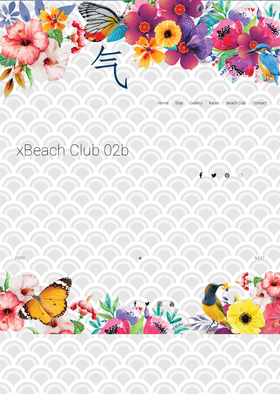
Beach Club (236, 103)
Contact (260, 103)
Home (163, 103)
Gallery (196, 103)
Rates (214, 103)
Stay (179, 103)
